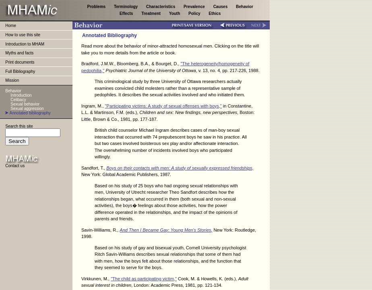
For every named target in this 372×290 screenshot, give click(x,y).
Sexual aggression (26, 108)
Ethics (215, 13)
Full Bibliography (20, 71)
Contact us (15, 166)
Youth (175, 13)
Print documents (19, 62)
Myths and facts (19, 53)
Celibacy (18, 99)
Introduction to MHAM (24, 44)
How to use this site (22, 35)
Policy (194, 13)
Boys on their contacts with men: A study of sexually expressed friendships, (179, 168)
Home (10, 25)
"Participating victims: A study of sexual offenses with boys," (163, 106)
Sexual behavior (24, 104)
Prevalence (195, 6)
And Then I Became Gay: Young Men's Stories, (166, 230)
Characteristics (161, 6)
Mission (12, 80)
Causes (221, 6)
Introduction (20, 95)
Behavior (244, 6)
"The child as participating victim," (144, 278)
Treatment (151, 13)
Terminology (126, 6)
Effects (127, 13)
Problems (97, 6)
